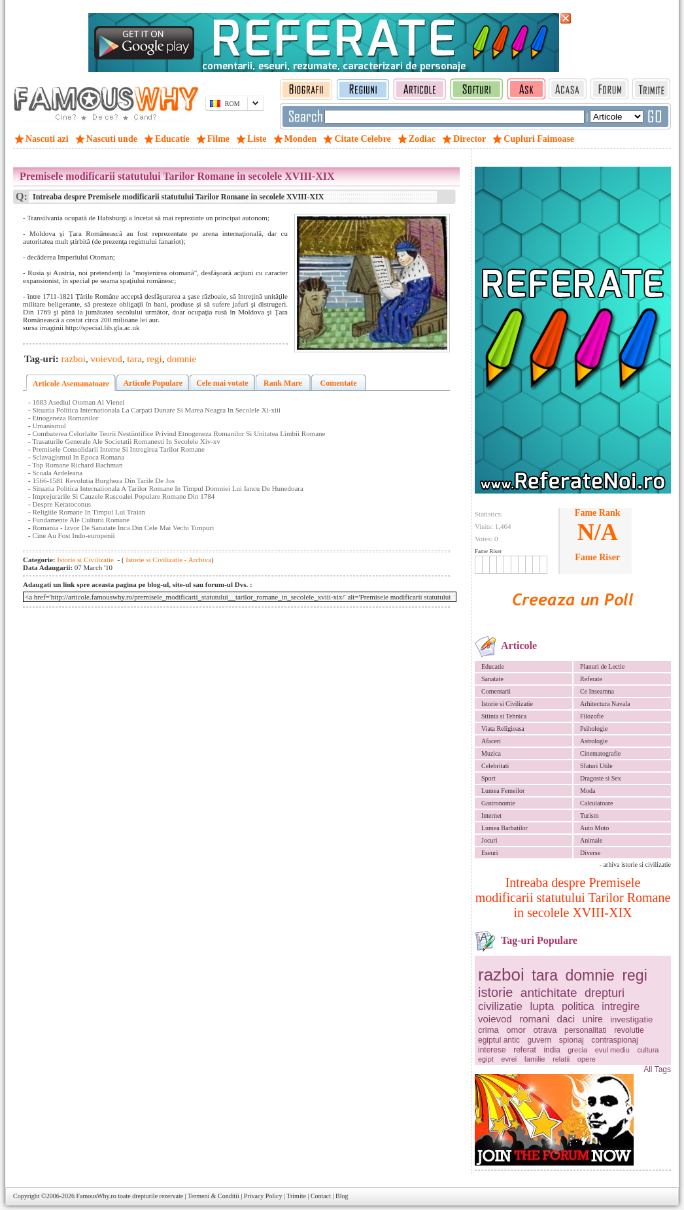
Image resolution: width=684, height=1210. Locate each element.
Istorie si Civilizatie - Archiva (168, 559)
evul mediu (612, 1050)
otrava (544, 1030)
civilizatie (500, 1006)
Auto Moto (594, 828)
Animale (591, 840)
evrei (509, 1059)
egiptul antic (499, 1040)
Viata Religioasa (502, 728)
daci (566, 1018)
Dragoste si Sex (600, 778)
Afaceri (491, 741)
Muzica (491, 753)
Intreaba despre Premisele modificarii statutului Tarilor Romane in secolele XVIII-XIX (573, 897)
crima (488, 1030)
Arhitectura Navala (605, 703)
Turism (589, 815)
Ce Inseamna (597, 691)
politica (578, 1006)
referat (524, 1049)
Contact (321, 1196)
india (551, 1049)
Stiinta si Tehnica (503, 716)
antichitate (549, 993)
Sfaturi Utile (596, 765)
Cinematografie (600, 753)
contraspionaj (614, 1040)
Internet (491, 815)
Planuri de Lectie (602, 666)
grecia (577, 1050)
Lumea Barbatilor (504, 828)
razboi (501, 974)
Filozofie (592, 716)
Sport (488, 778)
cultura (647, 1050)
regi (634, 975)
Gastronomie (498, 803)
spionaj (571, 1040)
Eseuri (489, 852)
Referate (591, 678)
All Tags (657, 1069)
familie (534, 1059)
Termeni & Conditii (213, 1196)
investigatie (631, 1019)
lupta (542, 1006)
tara (545, 975)
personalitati (585, 1030)
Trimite (296, 1196)
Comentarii (496, 691)
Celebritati (495, 765)
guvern (540, 1040)
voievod (495, 1018)
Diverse (590, 852)
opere (586, 1059)
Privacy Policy (263, 1196)
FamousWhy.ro (96, 1196)
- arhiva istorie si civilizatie (635, 864)
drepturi (604, 993)
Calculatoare (596, 803)
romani (534, 1018)
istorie (495, 992)
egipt (486, 1059)
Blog (341, 1196)
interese (492, 1049)
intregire (621, 1006)
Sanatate (492, 678)
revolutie (628, 1030)
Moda (587, 790)
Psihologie (593, 728)
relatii (561, 1059)
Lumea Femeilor (502, 790)
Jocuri (489, 840)
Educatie (492, 666)
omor (516, 1030)
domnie (589, 975)
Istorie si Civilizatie (507, 703)
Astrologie (593, 741)
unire (593, 1019)
